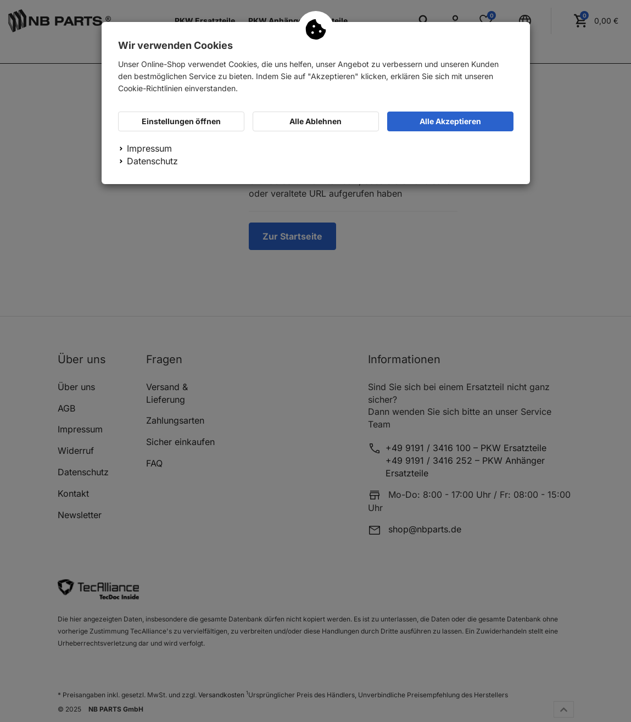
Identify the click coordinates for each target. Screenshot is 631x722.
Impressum (149, 148)
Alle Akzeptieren (450, 121)
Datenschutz (152, 160)
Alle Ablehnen (315, 121)
